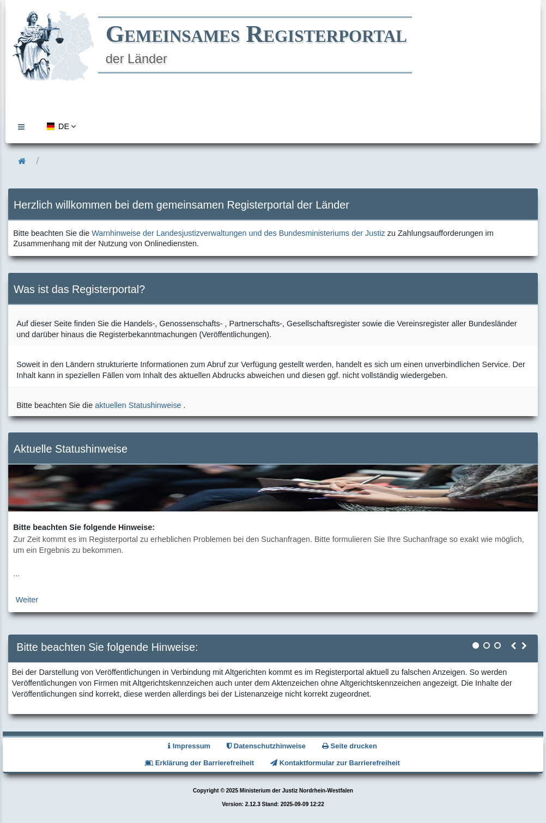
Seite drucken (349, 746)
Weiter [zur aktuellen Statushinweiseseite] (27, 599)
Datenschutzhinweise (266, 746)
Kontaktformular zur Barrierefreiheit (335, 763)
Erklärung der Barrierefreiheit (199, 763)
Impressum (189, 746)
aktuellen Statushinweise (138, 405)
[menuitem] (24, 126)
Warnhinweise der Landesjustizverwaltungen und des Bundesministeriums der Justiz (238, 233)
